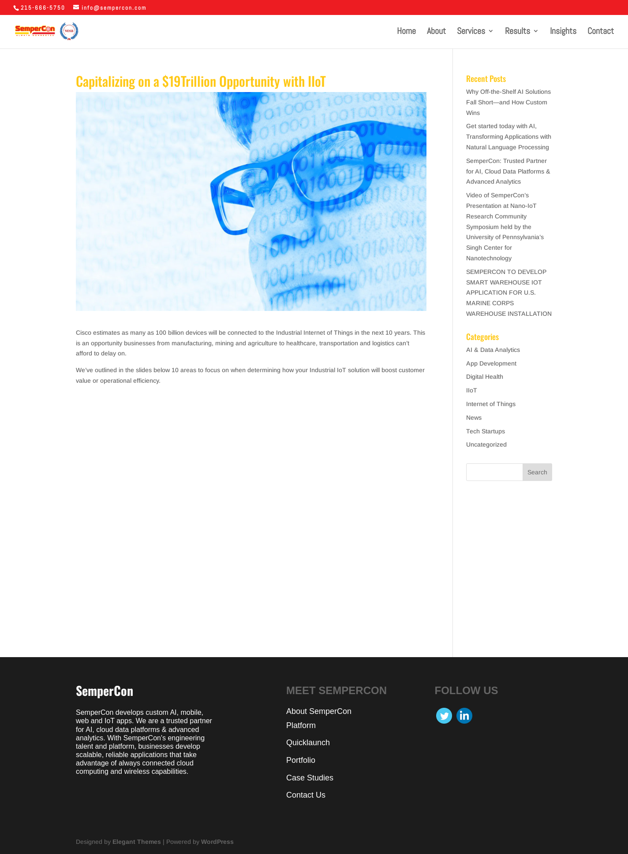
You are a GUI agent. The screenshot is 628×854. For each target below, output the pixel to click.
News (474, 417)
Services (471, 32)
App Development (491, 363)
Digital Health (484, 376)
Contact (600, 32)
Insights (563, 32)
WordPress (217, 841)
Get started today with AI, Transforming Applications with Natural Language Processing (508, 136)
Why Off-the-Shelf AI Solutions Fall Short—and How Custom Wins (508, 102)
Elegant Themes (136, 841)
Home (406, 32)
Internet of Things (491, 403)
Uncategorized (486, 444)
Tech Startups (485, 431)
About (436, 32)
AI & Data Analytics (493, 349)
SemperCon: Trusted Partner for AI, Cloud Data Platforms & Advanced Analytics (508, 171)
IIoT (471, 390)
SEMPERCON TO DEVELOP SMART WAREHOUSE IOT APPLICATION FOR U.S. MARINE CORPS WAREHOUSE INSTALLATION (509, 292)
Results (517, 32)
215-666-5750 (43, 7)
